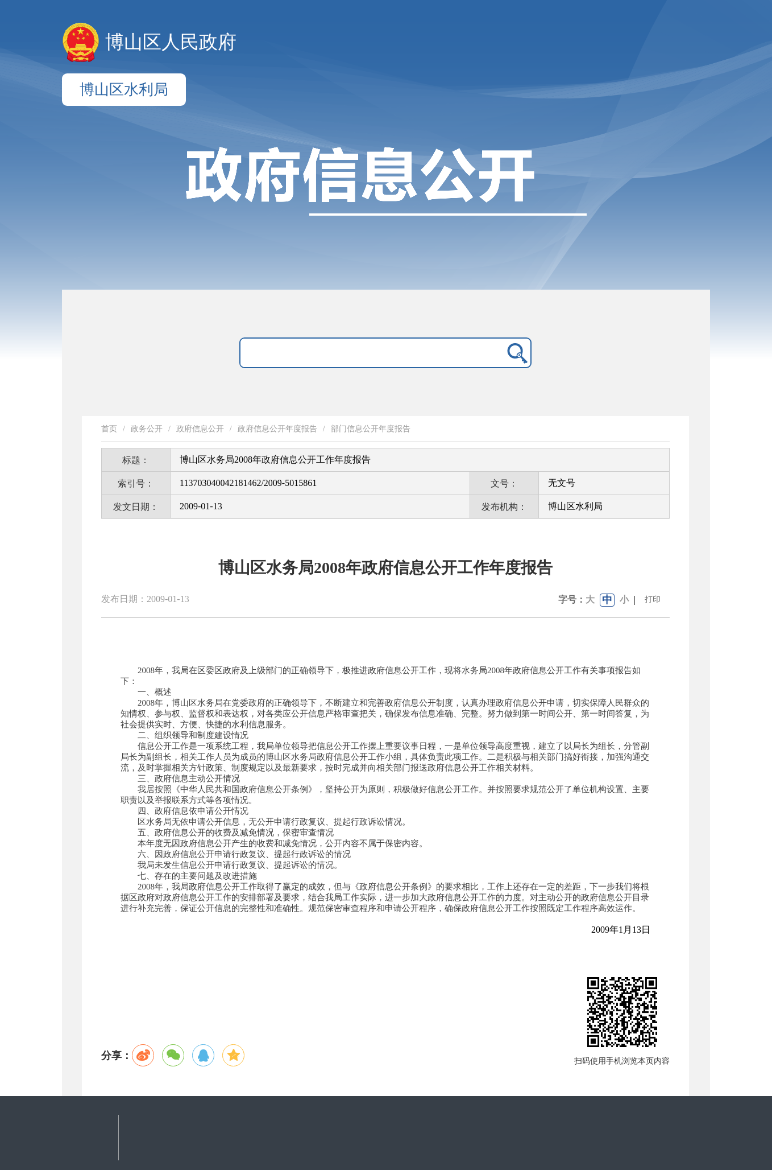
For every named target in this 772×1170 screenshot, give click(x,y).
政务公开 (147, 429)
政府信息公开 (200, 429)
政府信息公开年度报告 (277, 429)
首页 (109, 429)
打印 (653, 599)
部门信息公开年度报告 (370, 429)
